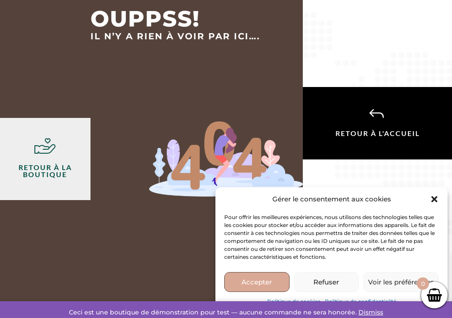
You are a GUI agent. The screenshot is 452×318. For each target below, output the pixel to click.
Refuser (326, 282)
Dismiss (370, 312)
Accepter (256, 282)
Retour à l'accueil (377, 133)
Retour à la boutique (45, 170)
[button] (434, 199)
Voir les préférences (401, 282)
